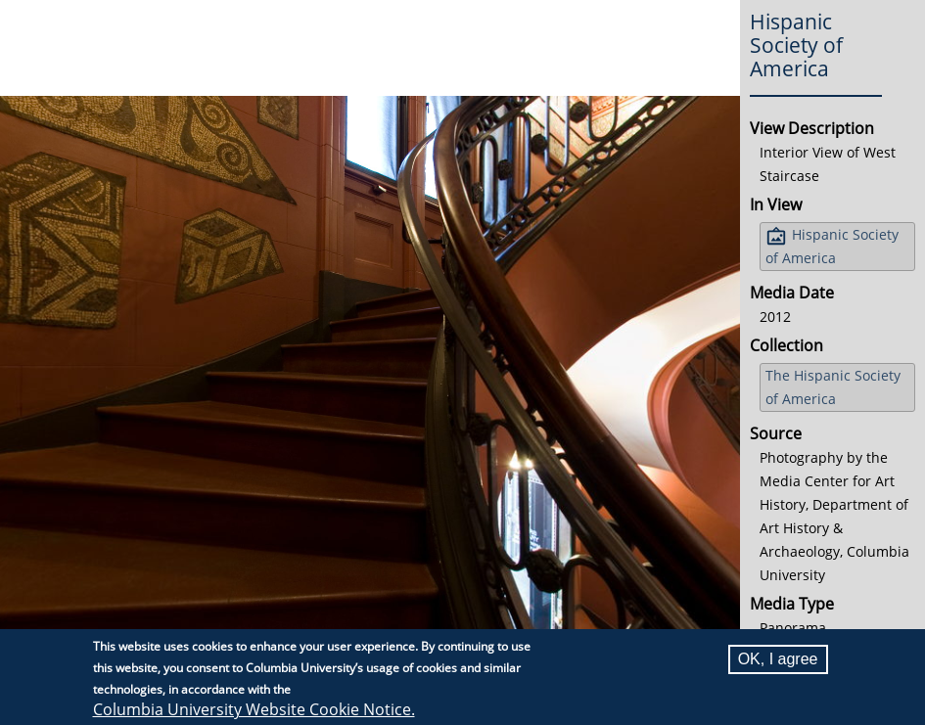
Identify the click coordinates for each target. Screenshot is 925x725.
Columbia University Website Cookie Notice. (254, 709)
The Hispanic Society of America (833, 387)
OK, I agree (778, 659)
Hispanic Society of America (832, 246)
